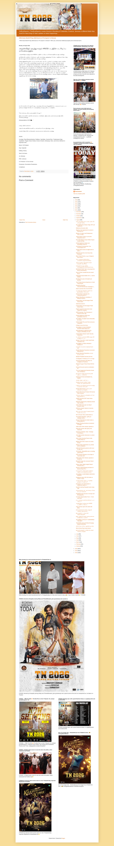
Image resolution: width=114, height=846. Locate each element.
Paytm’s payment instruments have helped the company (84, 309)
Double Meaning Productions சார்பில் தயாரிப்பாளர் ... (84, 354)
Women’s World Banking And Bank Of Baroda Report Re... (84, 468)
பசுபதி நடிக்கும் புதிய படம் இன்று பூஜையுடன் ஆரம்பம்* (84, 481)
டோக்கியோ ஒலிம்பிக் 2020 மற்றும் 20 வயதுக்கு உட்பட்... (85, 337)
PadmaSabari (78, 191)
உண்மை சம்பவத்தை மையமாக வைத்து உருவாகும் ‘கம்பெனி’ (85, 386)
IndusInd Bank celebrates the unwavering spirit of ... (82, 294)
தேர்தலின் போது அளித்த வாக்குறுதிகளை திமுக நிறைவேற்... (85, 266)
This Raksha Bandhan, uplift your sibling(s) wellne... (83, 417)
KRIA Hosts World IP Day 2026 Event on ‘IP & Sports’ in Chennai (37, 38)
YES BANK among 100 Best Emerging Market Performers (85, 523)
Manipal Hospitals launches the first (84, 356)
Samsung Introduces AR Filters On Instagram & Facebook (84, 361)
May (77, 538)
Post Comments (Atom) (30, 222)
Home (43, 220)
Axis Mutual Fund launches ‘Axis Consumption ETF (83, 247)
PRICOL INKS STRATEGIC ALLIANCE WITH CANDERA (85, 445)
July (77, 534)
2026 (76, 200)
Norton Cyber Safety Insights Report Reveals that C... (84, 465)
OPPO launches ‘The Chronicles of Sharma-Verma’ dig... (84, 313)
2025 (76, 202)
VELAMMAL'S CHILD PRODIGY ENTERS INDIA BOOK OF (83, 328)
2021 (76, 210)
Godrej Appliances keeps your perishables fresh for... (83, 244)
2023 (76, 206)
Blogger (63, 838)
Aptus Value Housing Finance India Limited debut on (84, 439)
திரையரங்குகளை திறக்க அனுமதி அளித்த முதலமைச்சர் (84, 510)
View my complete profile (79, 193)
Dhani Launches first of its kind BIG (84, 288)
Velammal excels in (80, 303)
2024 (76, 204)
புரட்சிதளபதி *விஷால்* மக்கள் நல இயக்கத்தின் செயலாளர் (84, 291)
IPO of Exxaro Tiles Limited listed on (84, 414)
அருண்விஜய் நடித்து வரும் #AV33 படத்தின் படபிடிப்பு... (84, 504)
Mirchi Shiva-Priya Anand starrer (83, 528)
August (78, 219)
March (77, 542)
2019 (76, 550)
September (79, 217)
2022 (76, 208)
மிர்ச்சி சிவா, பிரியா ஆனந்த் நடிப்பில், (85, 526)
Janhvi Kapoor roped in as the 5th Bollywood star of (83, 237)
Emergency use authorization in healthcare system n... (83, 484)
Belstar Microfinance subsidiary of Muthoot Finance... (83, 298)
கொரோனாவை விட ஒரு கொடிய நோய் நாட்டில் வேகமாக (85, 491)
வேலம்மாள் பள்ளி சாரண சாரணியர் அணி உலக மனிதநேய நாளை (84, 471)
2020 (76, 548)
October (78, 215)
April (77, 540)
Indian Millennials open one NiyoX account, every (84, 405)
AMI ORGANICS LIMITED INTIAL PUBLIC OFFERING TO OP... (84, 331)
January (78, 546)
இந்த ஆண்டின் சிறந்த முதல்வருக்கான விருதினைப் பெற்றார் (85, 517)
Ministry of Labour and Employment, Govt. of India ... (84, 234)
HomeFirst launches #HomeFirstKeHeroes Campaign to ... (85, 286)
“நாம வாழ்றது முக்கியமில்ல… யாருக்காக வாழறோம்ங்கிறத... (84, 260)
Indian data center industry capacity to (84, 426)
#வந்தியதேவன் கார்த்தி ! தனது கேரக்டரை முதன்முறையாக (83, 383)
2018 (76, 552)
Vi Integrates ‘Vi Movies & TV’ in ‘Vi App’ (85, 358)
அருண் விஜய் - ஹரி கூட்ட (82, 380)
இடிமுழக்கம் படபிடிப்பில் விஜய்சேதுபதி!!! (82, 514)
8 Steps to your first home (82, 325)
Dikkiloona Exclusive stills (82, 228)
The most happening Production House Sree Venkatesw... (85, 371)
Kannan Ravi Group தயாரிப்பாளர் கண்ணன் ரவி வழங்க (84, 389)
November (78, 213)
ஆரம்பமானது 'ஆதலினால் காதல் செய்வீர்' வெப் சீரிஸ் (84, 263)
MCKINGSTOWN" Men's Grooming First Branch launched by (85, 270)
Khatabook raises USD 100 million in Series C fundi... (84, 478)
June (77, 536)
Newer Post (22, 220)
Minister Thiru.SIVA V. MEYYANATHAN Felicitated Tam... (85, 341)
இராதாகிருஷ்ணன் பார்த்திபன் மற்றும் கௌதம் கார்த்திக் (85, 531)
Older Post (65, 220)
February (78, 544)
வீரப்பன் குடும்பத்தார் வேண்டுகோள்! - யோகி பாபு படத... (85, 412)
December (78, 211)
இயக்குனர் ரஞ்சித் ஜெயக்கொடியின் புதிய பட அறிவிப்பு (84, 374)
